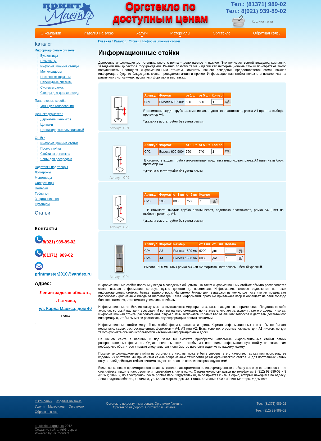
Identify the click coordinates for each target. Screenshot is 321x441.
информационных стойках (232, 285)
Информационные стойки (161, 41)
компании (278, 62)
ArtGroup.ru (68, 429)
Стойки (134, 41)
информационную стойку (243, 343)
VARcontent (60, 433)
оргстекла (163, 353)
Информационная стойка (226, 74)
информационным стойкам (162, 70)
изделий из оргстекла (114, 357)
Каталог (120, 41)
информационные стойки (237, 66)
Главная (104, 41)
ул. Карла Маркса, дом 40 (65, 308)
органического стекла (230, 357)
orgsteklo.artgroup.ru (49, 426)
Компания (209, 379)
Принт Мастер (237, 379)
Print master (65, 14)
